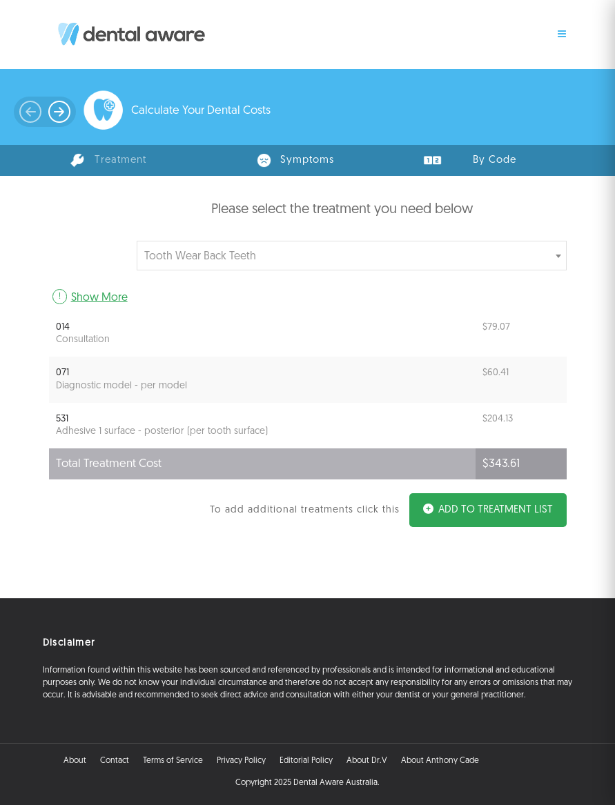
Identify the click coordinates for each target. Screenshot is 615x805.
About (75, 761)
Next (29, 115)
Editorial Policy (306, 761)
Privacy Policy (241, 761)
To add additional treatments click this (305, 510)
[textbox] (348, 255)
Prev (60, 115)
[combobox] (352, 255)
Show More (99, 298)
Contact (114, 761)
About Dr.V (366, 761)
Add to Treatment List (488, 509)
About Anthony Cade (440, 761)
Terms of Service (173, 761)
